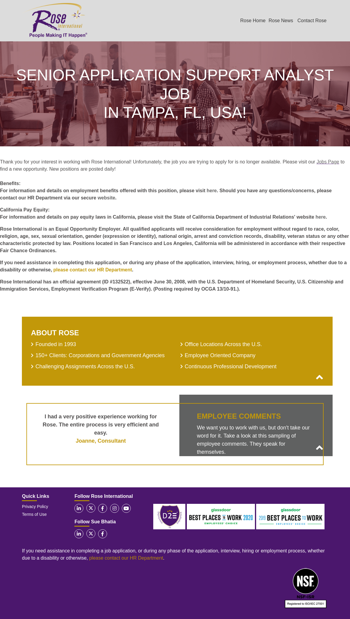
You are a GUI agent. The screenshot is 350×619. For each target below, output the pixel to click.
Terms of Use (34, 514)
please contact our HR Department (92, 269)
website (106, 197)
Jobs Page (327, 161)
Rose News (280, 20)
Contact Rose (312, 20)
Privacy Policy (35, 506)
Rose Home (252, 20)
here (212, 190)
